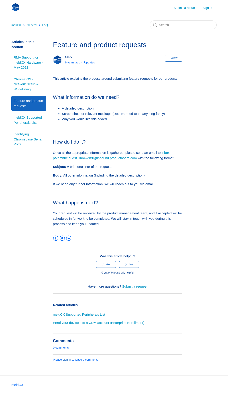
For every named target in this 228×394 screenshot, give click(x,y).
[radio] (106, 264)
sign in (67, 359)
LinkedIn (68, 238)
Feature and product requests (29, 103)
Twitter (62, 238)
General (32, 25)
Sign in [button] (207, 8)
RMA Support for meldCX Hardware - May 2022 (28, 62)
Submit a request (185, 8)
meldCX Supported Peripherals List (28, 120)
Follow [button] (173, 58)
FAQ (45, 25)
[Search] (183, 24)
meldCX (16, 25)
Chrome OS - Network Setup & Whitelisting (26, 84)
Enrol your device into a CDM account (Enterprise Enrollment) (98, 323)
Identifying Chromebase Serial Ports (28, 139)
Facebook (56, 238)
